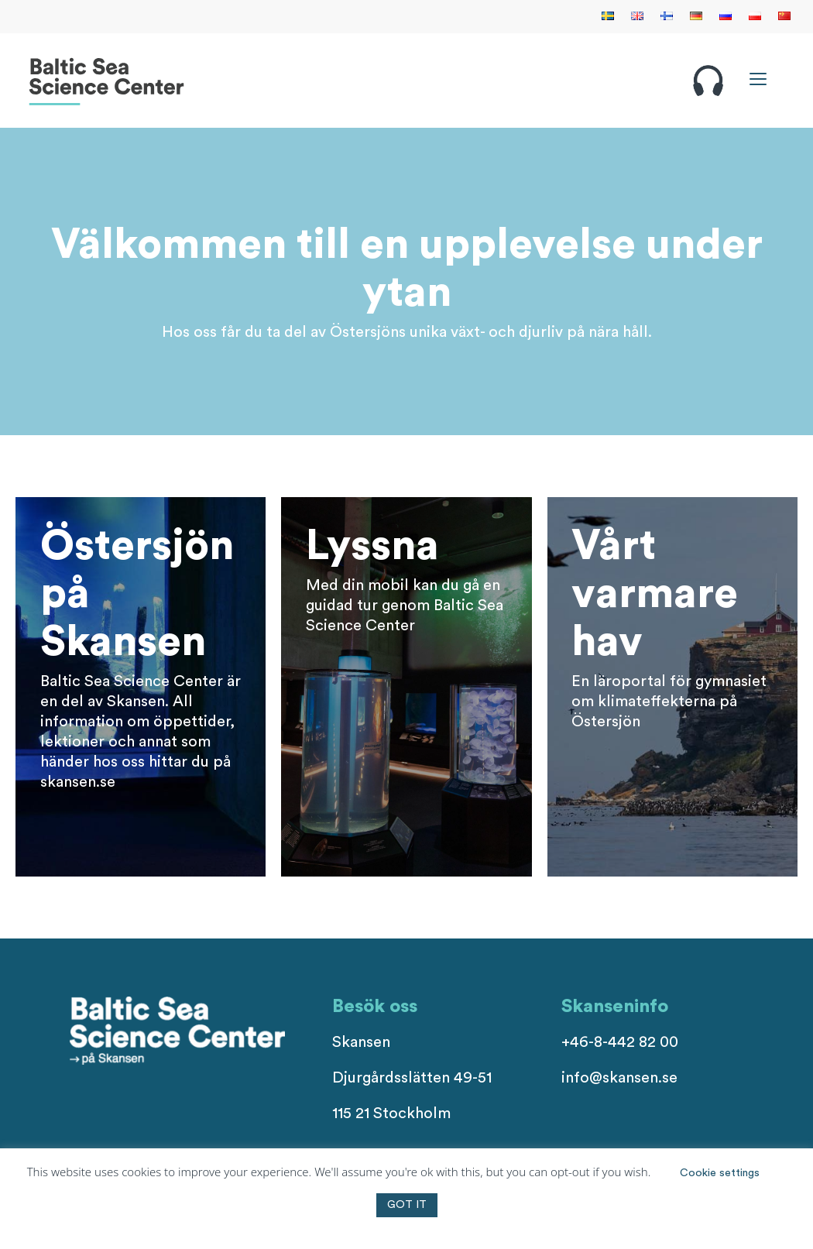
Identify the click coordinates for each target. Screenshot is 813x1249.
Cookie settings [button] (720, 1173)
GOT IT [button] (407, 1204)
